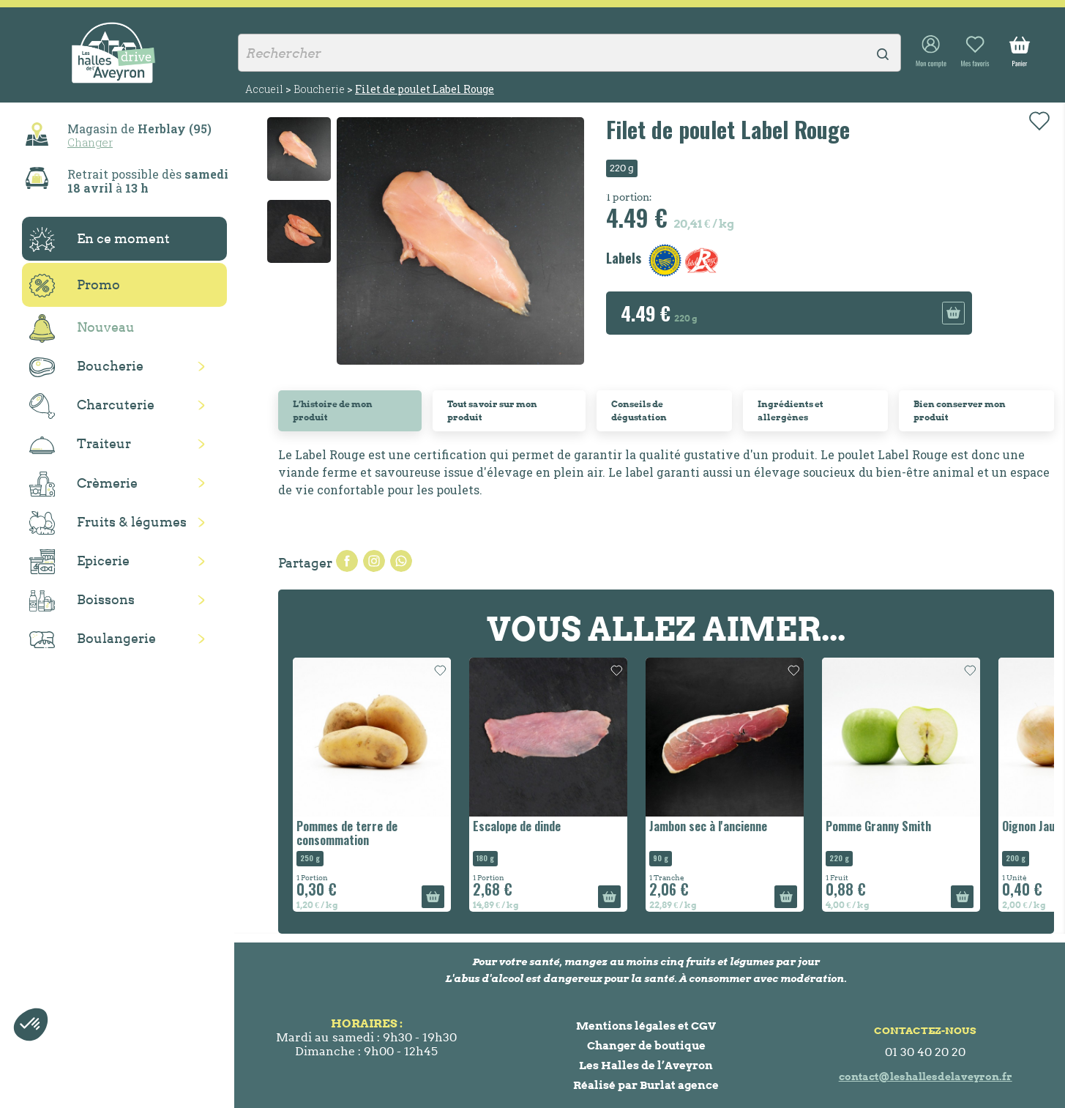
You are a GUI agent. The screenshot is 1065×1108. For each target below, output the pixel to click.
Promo (74, 285)
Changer (90, 142)
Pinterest (401, 561)
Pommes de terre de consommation (346, 833)
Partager (347, 561)
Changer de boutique (646, 1045)
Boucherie (86, 367)
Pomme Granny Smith (878, 826)
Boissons (82, 600)
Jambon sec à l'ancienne (708, 826)
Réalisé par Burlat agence (646, 1085)
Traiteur (80, 444)
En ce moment (99, 239)
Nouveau (82, 328)
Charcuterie (91, 406)
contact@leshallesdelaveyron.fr (925, 1076)
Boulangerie (92, 639)
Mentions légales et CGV (646, 1026)
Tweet (374, 561)
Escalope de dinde (517, 826)
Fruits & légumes (108, 523)
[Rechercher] (569, 53)
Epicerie (79, 561)
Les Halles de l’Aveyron (646, 1065)
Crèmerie (83, 484)
